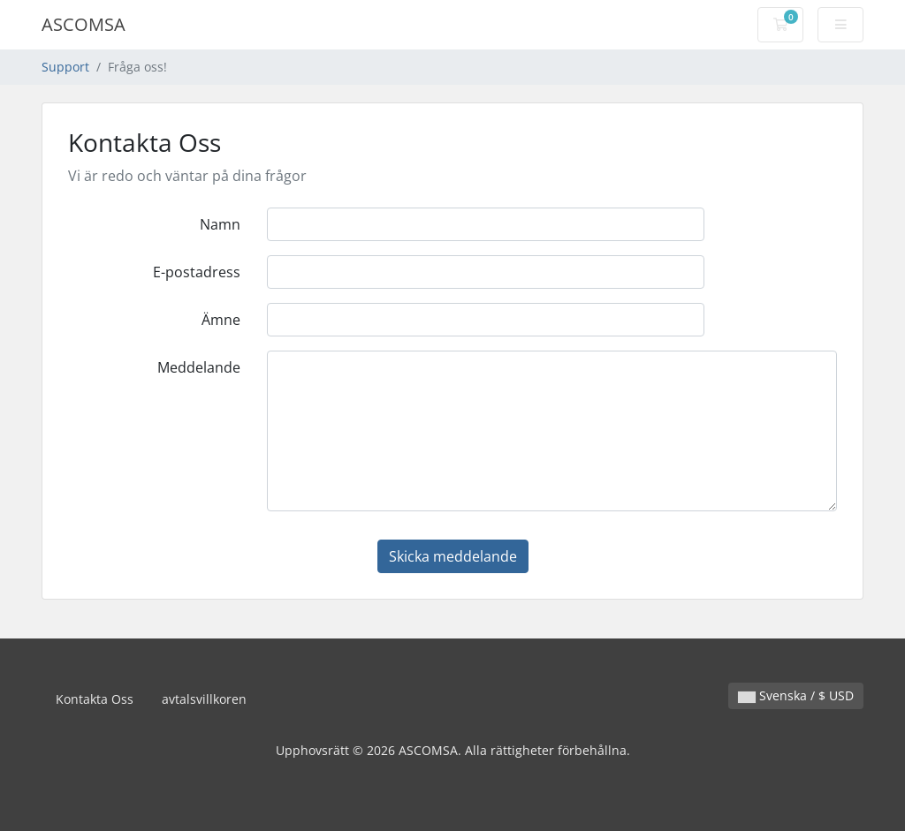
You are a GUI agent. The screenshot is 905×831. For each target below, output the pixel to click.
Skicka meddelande (453, 556)
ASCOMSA (83, 24)
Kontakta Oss (94, 699)
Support (65, 66)
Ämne (221, 319)
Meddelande (198, 367)
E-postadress (196, 272)
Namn (220, 224)
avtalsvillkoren (204, 699)
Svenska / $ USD (796, 695)
